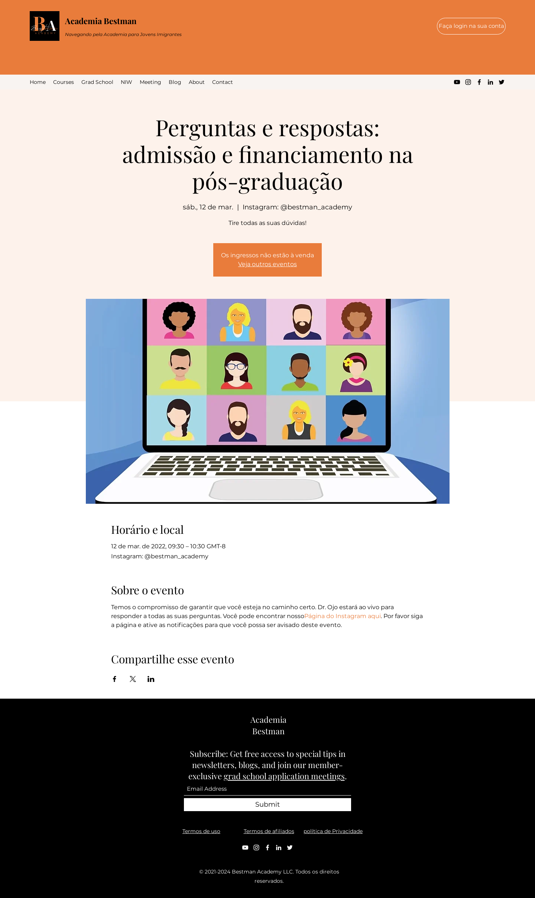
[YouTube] (457, 82)
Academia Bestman (101, 20)
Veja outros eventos (267, 264)
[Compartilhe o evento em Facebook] (114, 679)
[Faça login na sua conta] (471, 26)
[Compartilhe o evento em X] (132, 679)
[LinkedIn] (490, 82)
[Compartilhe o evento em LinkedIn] (151, 679)
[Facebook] (479, 82)
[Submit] (267, 804)
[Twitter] (501, 82)
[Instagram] (468, 82)
